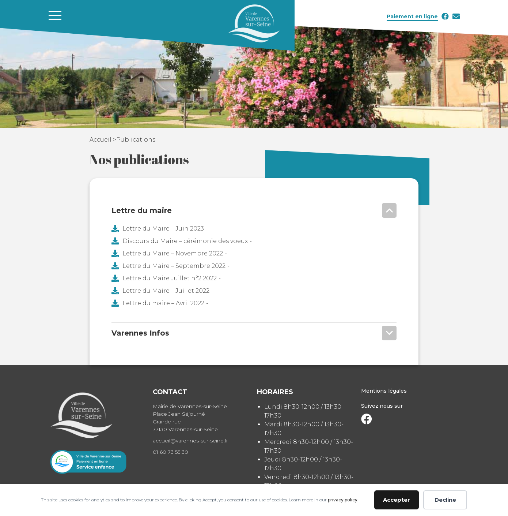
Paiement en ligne (412, 16)
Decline (445, 499)
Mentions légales (384, 391)
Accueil (101, 139)
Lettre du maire (141, 210)
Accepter (396, 499)
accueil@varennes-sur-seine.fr (190, 440)
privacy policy (342, 499)
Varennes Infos (140, 333)
